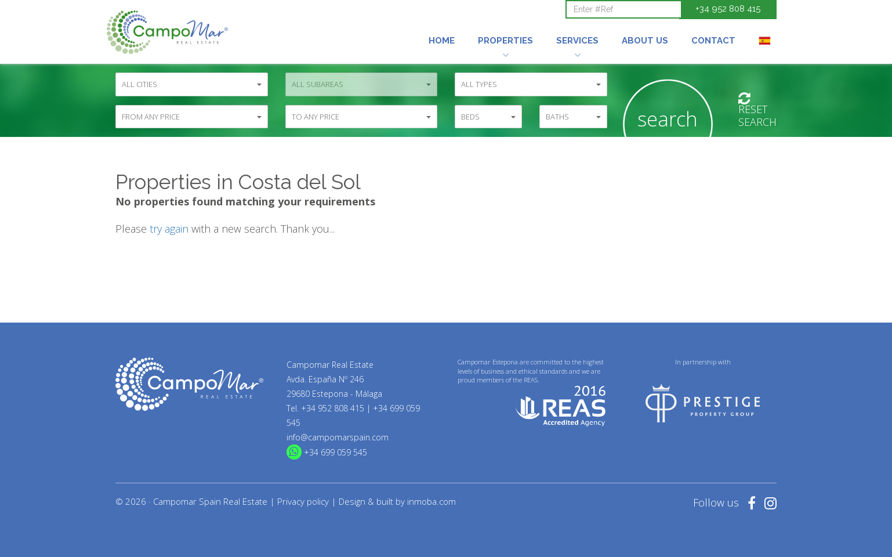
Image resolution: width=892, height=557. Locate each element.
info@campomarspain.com (338, 437)
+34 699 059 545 (335, 452)
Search (667, 118)
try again (169, 229)
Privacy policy (303, 501)
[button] (505, 25)
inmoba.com (431, 501)
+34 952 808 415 (727, 8)
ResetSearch (757, 110)
